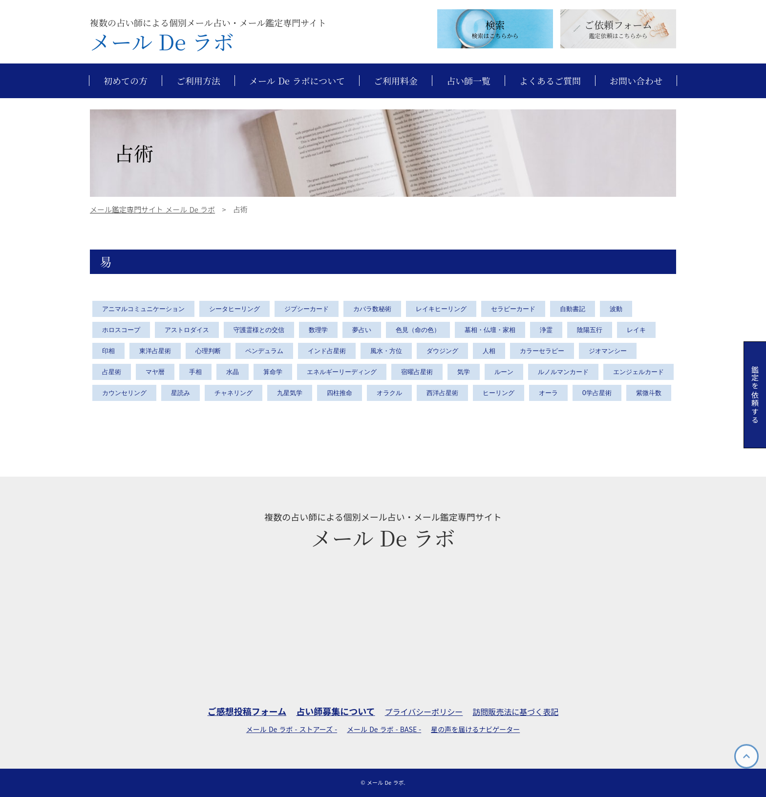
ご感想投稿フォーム (247, 711)
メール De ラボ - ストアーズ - (291, 729)
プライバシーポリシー (424, 711)
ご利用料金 (396, 81)
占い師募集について (335, 711)
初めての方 (126, 81)
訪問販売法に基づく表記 (515, 711)
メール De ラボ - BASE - (384, 729)
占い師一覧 (468, 81)
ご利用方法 (198, 81)
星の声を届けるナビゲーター (475, 729)
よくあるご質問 (550, 81)
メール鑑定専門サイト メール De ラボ (152, 209)
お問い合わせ (636, 81)
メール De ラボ (162, 41)
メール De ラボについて (297, 81)
